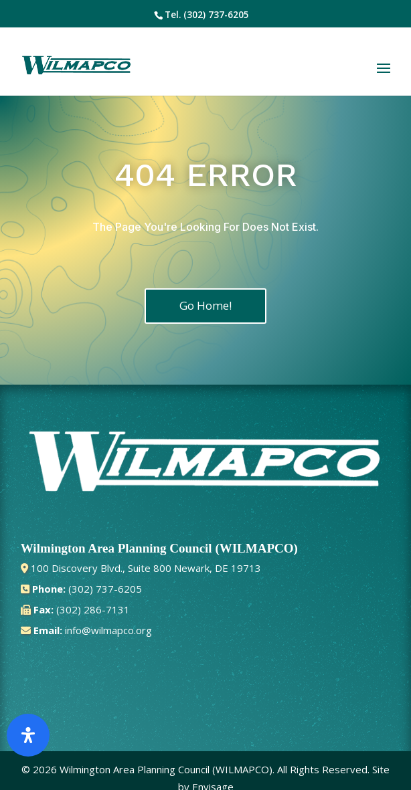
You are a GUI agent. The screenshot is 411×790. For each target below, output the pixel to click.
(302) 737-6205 (216, 15)
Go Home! (205, 305)
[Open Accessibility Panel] (28, 735)
